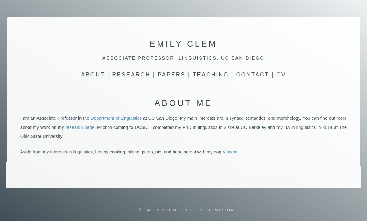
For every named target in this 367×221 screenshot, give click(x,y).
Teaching (211, 75)
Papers (171, 75)
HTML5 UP (221, 210)
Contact (252, 75)
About (93, 75)
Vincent (230, 152)
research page (79, 127)
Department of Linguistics (116, 118)
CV (281, 75)
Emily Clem (183, 44)
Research (131, 75)
